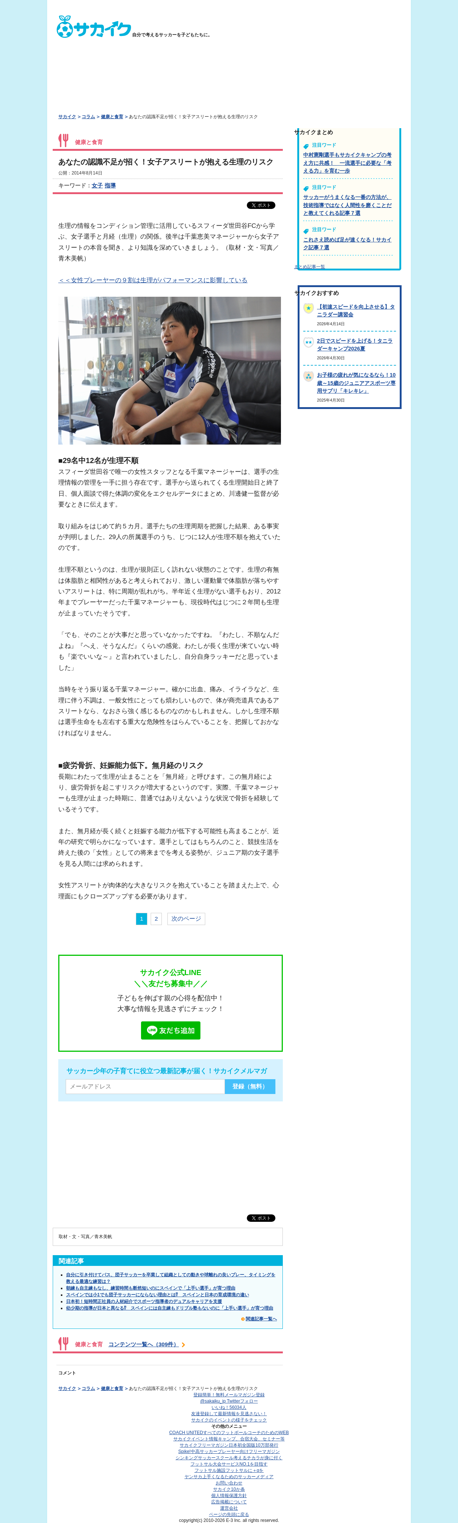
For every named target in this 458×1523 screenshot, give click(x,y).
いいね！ (229, 1407)
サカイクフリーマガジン (229, 1445)
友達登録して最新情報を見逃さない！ (229, 1413)
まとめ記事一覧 (309, 266)
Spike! (228, 1451)
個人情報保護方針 (229, 1495)
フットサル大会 (229, 1464)
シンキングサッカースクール (229, 1457)
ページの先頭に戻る (229, 1514)
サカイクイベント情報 (229, 1438)
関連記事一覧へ (261, 1318)
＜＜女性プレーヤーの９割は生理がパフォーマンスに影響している (153, 280)
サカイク (67, 116)
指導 (110, 185)
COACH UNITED (229, 1432)
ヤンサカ (229, 1476)
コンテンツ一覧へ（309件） (143, 1344)
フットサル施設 (229, 1470)
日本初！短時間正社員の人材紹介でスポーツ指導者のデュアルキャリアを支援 (144, 1301)
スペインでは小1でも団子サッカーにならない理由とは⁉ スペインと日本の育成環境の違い (157, 1294)
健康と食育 (112, 116)
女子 (97, 185)
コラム (88, 116)
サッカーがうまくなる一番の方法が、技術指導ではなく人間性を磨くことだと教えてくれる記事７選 (347, 205)
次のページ (186, 918)
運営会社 (229, 1508)
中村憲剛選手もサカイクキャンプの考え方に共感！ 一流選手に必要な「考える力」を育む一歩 (347, 163)
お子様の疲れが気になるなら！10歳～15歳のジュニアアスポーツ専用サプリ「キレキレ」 (356, 383)
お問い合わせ (229, 1483)
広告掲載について (229, 1501)
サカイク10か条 (229, 1489)
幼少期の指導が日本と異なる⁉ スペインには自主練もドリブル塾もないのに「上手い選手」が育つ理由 (169, 1308)
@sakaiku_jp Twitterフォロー (229, 1401)
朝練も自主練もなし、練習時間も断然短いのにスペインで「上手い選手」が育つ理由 (150, 1288)
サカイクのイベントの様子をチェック (229, 1420)
